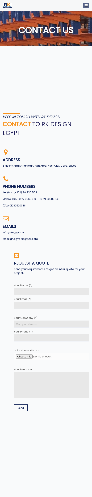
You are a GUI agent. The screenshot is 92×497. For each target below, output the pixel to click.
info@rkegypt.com (14, 232)
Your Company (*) (52, 322)
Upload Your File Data (52, 355)
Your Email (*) (52, 303)
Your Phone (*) (52, 336)
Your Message (52, 383)
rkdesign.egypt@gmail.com (20, 239)
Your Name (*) (52, 289)
